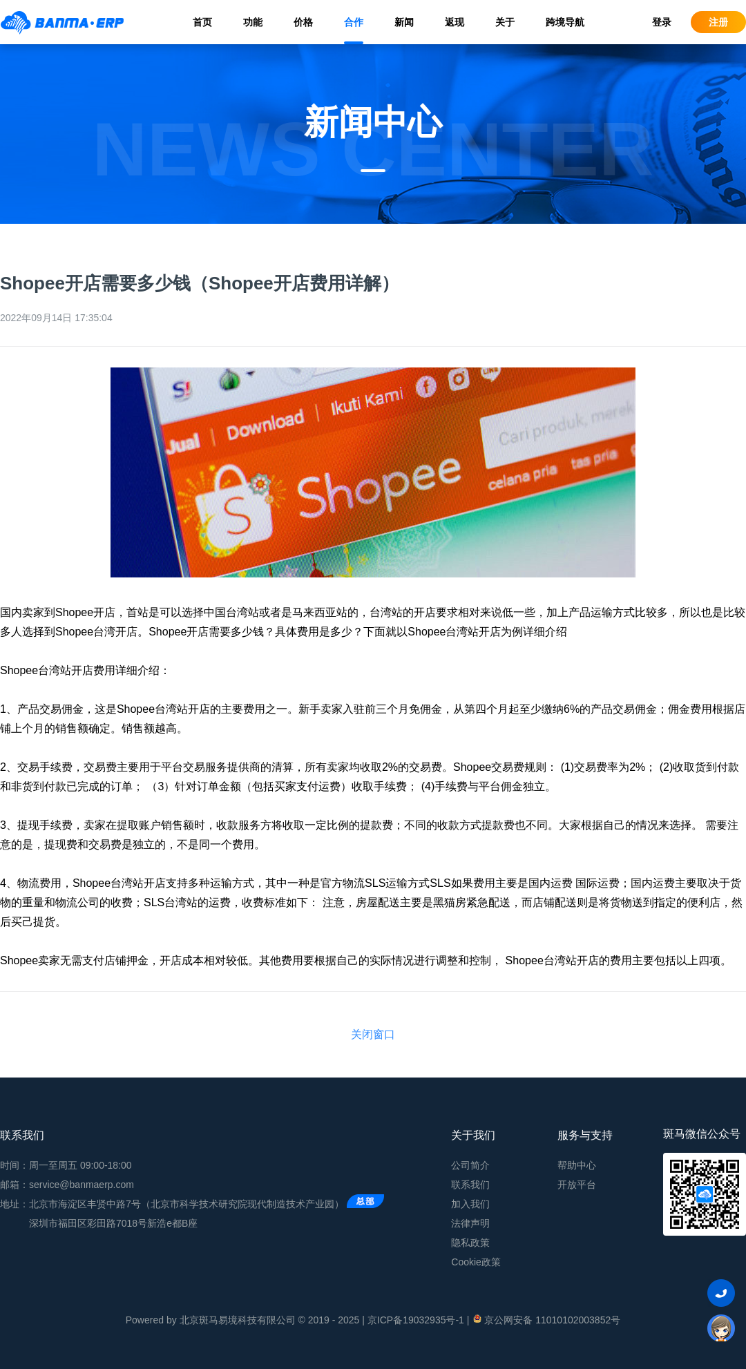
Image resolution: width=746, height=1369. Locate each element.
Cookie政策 (476, 1261)
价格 (303, 22)
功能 (252, 22)
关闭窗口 (373, 1034)
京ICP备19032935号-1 (415, 1319)
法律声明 (470, 1223)
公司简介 (470, 1165)
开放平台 (576, 1184)
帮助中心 (576, 1165)
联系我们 (470, 1184)
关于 (505, 22)
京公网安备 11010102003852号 (546, 1319)
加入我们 (470, 1203)
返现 (454, 22)
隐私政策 (470, 1242)
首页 (202, 22)
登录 (661, 22)
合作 (353, 22)
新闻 (404, 22)
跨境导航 (565, 22)
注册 (718, 22)
